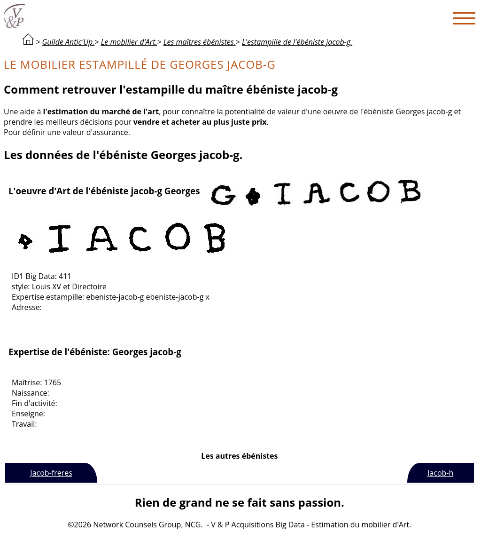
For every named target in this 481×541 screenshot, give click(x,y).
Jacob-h (440, 473)
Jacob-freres (51, 473)
